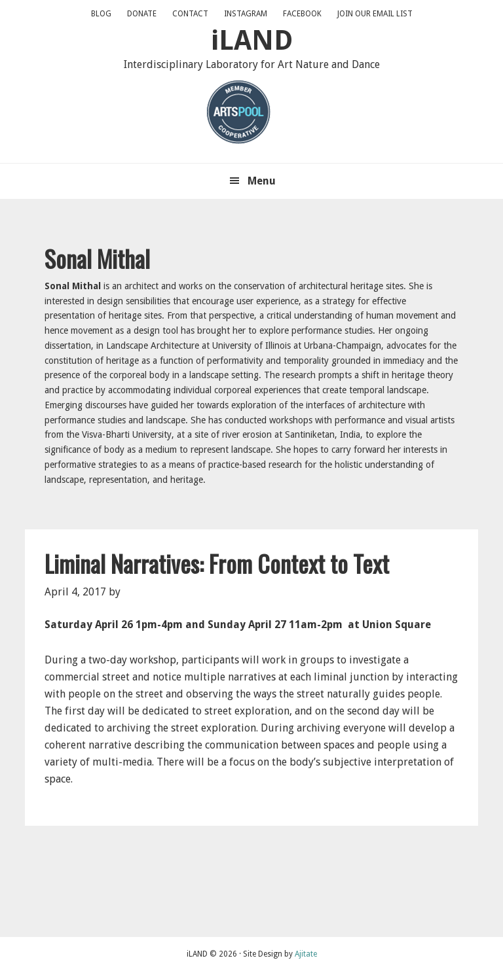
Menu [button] (262, 181)
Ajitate (306, 954)
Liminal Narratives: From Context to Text (217, 563)
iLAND (252, 40)
